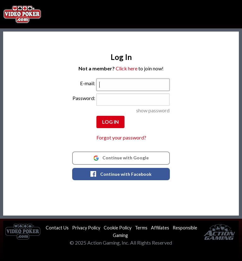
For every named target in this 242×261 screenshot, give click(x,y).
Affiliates (160, 227)
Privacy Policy (86, 227)
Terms (141, 227)
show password (153, 110)
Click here (126, 68)
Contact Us (57, 227)
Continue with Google (121, 158)
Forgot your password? (121, 137)
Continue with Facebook (121, 174)
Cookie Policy (117, 227)
